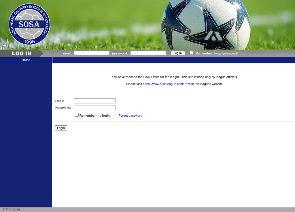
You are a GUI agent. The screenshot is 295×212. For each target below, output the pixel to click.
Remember (204, 53)
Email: (59, 101)
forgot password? (226, 53)
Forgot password (130, 115)
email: (67, 53)
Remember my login (95, 115)
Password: (63, 107)
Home (26, 60)
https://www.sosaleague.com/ (163, 84)
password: (120, 53)
